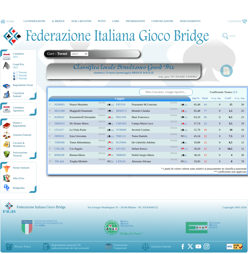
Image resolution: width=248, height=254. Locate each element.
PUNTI (102, 21)
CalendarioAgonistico (18, 109)
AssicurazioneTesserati (20, 154)
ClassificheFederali (18, 95)
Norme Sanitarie (21, 167)
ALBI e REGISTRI (81, 21)
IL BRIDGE (58, 21)
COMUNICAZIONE (162, 21)
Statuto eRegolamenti (19, 124)
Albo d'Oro (18, 178)
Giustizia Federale (22, 134)
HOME (7, 21)
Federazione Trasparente (121, 246)
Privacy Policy (23, 246)
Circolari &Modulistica (19, 144)
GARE (115, 21)
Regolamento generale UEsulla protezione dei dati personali (70, 246)
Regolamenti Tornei (23, 85)
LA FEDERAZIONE (34, 21)
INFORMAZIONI (135, 21)
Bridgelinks (19, 188)
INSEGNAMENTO (190, 21)
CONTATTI (237, 21)
